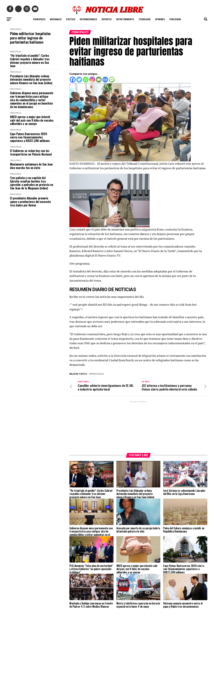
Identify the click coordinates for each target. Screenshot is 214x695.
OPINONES (160, 19)
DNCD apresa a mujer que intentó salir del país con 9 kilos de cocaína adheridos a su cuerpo (32, 120)
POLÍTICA (70, 19)
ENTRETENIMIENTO (125, 19)
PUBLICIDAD (175, 19)
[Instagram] (92, 80)
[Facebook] (73, 80)
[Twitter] (79, 80)
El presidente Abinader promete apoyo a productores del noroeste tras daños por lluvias (30, 201)
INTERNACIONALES (88, 19)
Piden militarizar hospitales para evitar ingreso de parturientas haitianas (30, 37)
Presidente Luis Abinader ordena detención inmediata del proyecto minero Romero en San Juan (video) (31, 79)
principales (97, 374)
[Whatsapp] (86, 80)
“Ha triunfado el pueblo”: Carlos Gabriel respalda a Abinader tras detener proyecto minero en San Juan (29, 61)
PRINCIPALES (39, 19)
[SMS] (112, 80)
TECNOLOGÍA (144, 19)
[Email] (99, 80)
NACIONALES (56, 19)
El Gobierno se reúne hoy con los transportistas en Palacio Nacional (31, 152)
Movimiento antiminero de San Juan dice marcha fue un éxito (31, 166)
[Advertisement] (138, 431)
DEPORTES (107, 19)
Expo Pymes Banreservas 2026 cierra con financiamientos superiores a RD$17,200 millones (30, 137)
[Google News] (105, 80)
